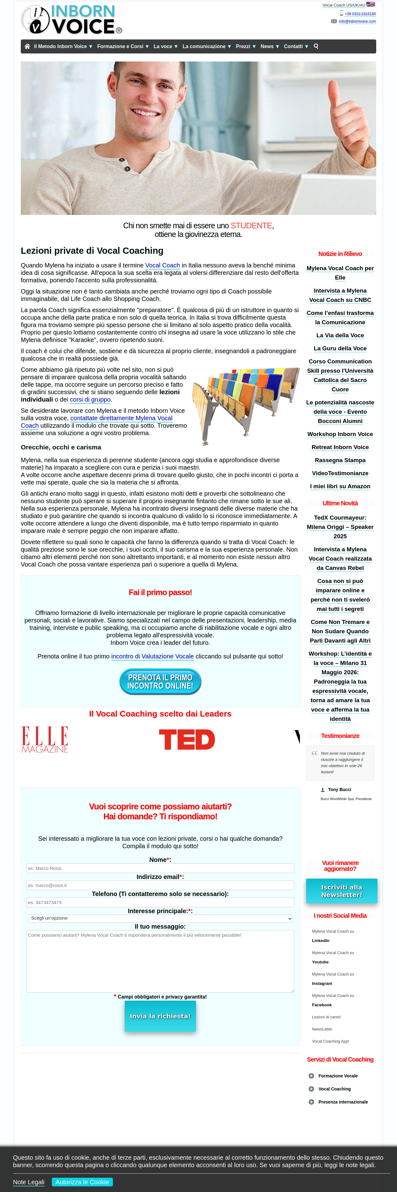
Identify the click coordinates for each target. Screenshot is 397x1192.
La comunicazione (207, 46)
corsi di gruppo (90, 399)
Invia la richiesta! (160, 980)
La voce (166, 46)
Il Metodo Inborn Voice (63, 46)
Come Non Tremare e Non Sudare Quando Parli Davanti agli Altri (340, 631)
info (342, 21)
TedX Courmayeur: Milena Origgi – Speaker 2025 (340, 526)
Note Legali (28, 1182)
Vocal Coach (162, 265)
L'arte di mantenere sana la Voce (220, 1102)
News (270, 46)
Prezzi (246, 46)
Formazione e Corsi (123, 46)
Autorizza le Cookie (82, 1182)
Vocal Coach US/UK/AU (349, 4)
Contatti (296, 46)
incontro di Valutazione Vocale (152, 656)
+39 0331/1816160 (360, 14)
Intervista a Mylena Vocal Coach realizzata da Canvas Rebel (340, 558)
